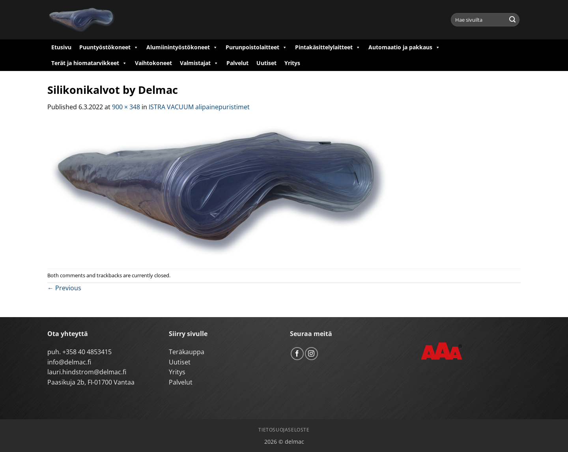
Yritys (292, 63)
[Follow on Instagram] (311, 353)
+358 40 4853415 (87, 351)
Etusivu (61, 47)
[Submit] (512, 19)
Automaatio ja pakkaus (404, 47)
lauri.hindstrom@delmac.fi (86, 372)
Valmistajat (199, 63)
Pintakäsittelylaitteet (328, 47)
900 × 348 (126, 107)
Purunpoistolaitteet (256, 47)
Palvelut (237, 63)
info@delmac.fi (69, 362)
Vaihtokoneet (153, 63)
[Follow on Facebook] (297, 353)
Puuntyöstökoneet (108, 47)
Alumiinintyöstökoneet (182, 47)
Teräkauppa (186, 351)
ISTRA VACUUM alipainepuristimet (199, 107)
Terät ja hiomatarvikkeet (89, 63)
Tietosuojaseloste (283, 429)
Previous (64, 288)
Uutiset (266, 63)
